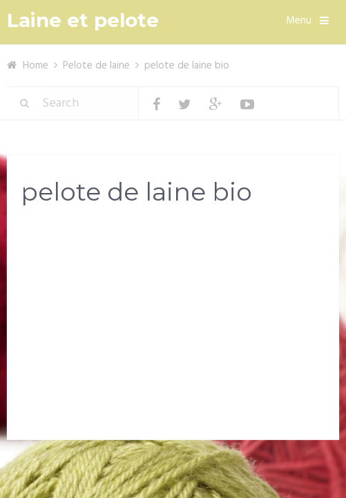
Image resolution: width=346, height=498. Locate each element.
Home (35, 65)
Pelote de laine (96, 65)
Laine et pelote (83, 20)
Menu (298, 20)
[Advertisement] (173, 326)
